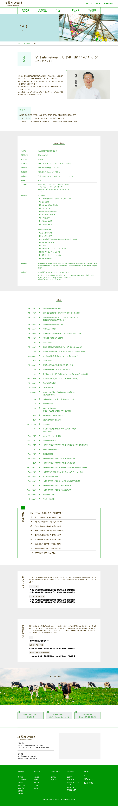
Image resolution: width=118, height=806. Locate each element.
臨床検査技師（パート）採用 (73, 783)
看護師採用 (70, 780)
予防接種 (20, 794)
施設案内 (36, 788)
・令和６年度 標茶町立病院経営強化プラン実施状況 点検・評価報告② (52, 656)
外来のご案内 (21, 785)
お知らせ (89, 4)
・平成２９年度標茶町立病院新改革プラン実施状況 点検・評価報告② (52, 600)
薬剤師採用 (70, 787)
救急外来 (20, 782)
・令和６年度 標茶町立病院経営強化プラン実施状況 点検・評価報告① (52, 648)
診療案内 (42, 10)
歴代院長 (36, 782)
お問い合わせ (108, 4)
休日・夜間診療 (22, 780)
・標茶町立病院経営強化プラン (39, 641)
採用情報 (92, 10)
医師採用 (69, 777)
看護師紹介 (54, 780)
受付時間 (20, 777)
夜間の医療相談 (87, 716)
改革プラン (37, 785)
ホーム (20, 43)
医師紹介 (53, 777)
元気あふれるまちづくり (30, 716)
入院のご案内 (21, 788)
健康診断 (20, 791)
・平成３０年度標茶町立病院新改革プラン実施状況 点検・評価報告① (52, 592)
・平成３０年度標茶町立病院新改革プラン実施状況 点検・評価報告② (52, 602)
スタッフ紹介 (59, 10)
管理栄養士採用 (71, 790)
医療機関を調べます (59, 716)
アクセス (98, 4)
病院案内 (37, 771)
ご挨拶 (36, 780)
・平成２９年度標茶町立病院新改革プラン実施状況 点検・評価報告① (52, 590)
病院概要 (26, 10)
